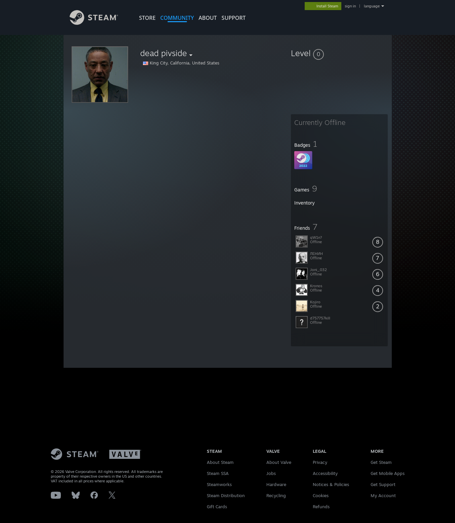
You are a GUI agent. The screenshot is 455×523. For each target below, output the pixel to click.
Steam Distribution (226, 495)
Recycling (276, 495)
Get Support (383, 484)
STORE (147, 17)
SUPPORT (234, 17)
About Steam (220, 462)
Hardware (276, 484)
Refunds (321, 506)
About (208, 17)
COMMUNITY (177, 17)
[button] (339, 53)
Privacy (320, 462)
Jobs (271, 473)
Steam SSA (218, 473)
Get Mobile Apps (388, 473)
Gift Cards (217, 506)
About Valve (278, 462)
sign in (350, 6)
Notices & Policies (331, 484)
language (372, 6)
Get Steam (381, 462)
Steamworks (219, 484)
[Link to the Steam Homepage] (94, 23)
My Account (383, 495)
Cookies (321, 495)
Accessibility (325, 473)
